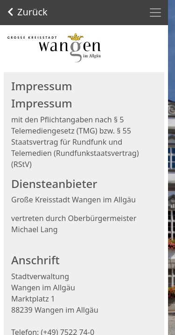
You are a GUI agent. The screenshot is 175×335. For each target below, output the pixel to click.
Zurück (27, 12)
